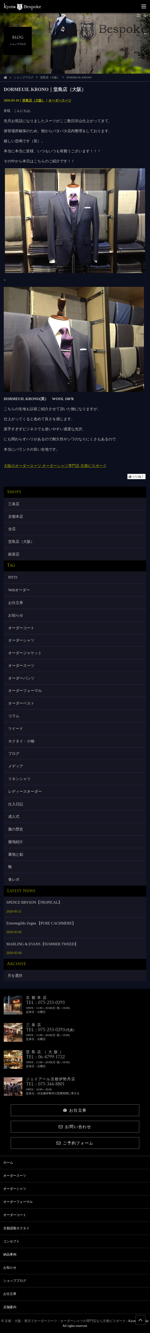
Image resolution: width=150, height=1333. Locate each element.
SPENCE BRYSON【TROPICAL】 (34, 902)
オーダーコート (21, 628)
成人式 (13, 816)
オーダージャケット (25, 653)
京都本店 (15, 517)
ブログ (13, 754)
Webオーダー (19, 590)
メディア (15, 766)
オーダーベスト (21, 703)
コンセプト (11, 1241)
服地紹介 (15, 842)
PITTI (12, 577)
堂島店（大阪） (50, 77)
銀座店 (13, 554)
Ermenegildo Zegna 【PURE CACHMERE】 (40, 923)
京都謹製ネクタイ (16, 1228)
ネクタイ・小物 (21, 741)
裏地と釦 (15, 854)
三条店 (13, 504)
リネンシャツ (19, 779)
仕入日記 (15, 804)
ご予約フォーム (75, 1143)
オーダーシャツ (21, 640)
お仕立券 (15, 603)
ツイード (15, 728)
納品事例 (9, 1254)
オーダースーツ (59, 100)
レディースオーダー (25, 791)
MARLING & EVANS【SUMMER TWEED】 (42, 944)
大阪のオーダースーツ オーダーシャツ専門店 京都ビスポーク (55, 466)
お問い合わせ (75, 1127)
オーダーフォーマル (25, 691)
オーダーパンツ (21, 678)
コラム (13, 716)
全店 (12, 529)
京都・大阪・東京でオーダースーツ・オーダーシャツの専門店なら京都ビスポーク (65, 1321)
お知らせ (15, 615)
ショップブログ (23, 77)
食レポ (13, 879)
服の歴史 (15, 829)
